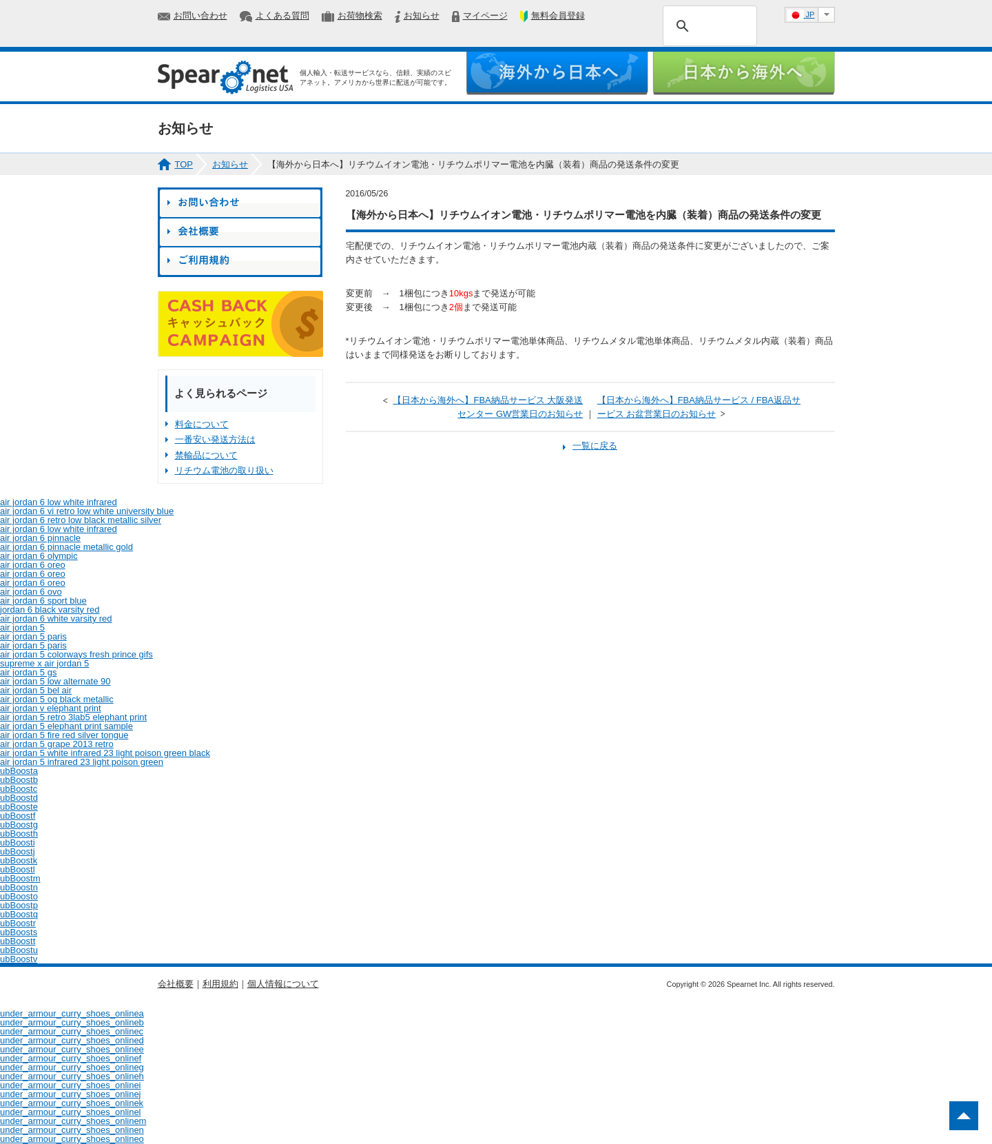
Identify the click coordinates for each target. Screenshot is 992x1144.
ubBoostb (19, 780)
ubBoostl (17, 869)
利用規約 (220, 984)
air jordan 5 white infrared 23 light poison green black (105, 753)
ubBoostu (19, 950)
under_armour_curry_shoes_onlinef (70, 1058)
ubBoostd (19, 798)
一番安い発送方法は (215, 439)
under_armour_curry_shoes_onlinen (72, 1130)
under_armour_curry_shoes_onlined (72, 1040)
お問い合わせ (200, 15)
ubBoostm (20, 878)
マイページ (485, 15)
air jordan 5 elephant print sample (66, 726)
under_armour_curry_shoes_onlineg (72, 1067)
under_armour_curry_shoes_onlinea (72, 1013)
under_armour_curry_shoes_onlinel (70, 1112)
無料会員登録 (558, 15)
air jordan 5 (22, 627)
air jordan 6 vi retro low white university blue (87, 511)
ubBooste (19, 806)
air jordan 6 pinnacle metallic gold (66, 547)
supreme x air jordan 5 (44, 663)
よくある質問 (282, 15)
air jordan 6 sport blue (43, 600)
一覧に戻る (594, 445)
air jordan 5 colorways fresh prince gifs (76, 654)
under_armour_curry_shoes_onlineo (72, 1139)
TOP (184, 164)
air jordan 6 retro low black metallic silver (80, 520)
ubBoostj (17, 851)
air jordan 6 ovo (31, 591)
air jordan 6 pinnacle (40, 538)
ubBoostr (18, 923)
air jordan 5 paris (33, 636)
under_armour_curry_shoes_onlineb (72, 1022)
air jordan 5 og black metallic (57, 699)
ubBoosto (19, 896)
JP (801, 15)
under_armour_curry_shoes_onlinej (70, 1094)
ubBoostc (18, 789)
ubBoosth (19, 833)
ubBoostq (19, 914)
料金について (202, 424)
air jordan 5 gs (28, 672)
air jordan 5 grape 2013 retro (57, 744)
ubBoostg (19, 824)
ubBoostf (17, 815)
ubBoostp (19, 905)
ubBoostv (18, 959)
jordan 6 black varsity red (50, 609)
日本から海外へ (743, 73)
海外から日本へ (557, 73)
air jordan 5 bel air (36, 690)
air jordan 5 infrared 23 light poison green (81, 762)
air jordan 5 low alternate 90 (55, 681)
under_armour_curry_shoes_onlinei (70, 1085)
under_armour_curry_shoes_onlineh (72, 1076)
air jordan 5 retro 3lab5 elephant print (73, 717)
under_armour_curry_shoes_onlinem (73, 1121)
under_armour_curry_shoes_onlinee (72, 1049)
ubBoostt (17, 941)
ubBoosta (19, 771)
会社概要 (176, 984)
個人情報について (283, 984)
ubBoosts (18, 932)
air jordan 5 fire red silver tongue (64, 735)
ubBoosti (17, 842)
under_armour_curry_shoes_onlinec (71, 1031)
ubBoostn (19, 887)
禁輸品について (206, 455)
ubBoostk (18, 860)
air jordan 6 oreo (32, 565)
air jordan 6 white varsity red (56, 618)
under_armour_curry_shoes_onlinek (71, 1103)
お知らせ (422, 15)
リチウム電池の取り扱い (224, 470)
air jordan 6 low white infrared (58, 502)
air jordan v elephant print (50, 708)
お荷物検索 (360, 15)
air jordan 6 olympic (39, 556)
